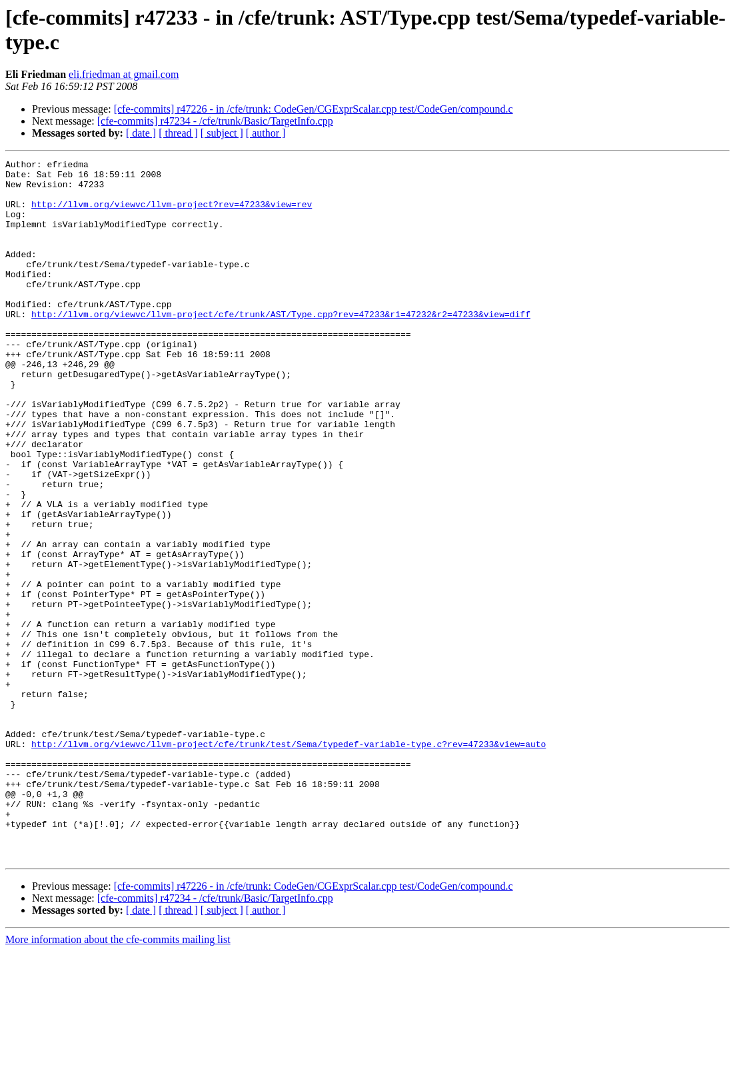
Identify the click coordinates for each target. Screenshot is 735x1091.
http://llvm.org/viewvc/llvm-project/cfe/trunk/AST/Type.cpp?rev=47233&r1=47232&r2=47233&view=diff (280, 346)
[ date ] (141, 133)
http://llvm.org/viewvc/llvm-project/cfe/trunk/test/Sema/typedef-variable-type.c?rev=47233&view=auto (288, 862)
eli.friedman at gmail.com (124, 74)
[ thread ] (178, 133)
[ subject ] (222, 133)
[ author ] (266, 133)
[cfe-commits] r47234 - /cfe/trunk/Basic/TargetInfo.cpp (215, 121)
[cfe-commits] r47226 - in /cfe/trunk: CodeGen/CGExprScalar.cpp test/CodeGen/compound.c (313, 109)
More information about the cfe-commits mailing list (118, 1079)
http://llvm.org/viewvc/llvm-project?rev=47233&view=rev (171, 214)
